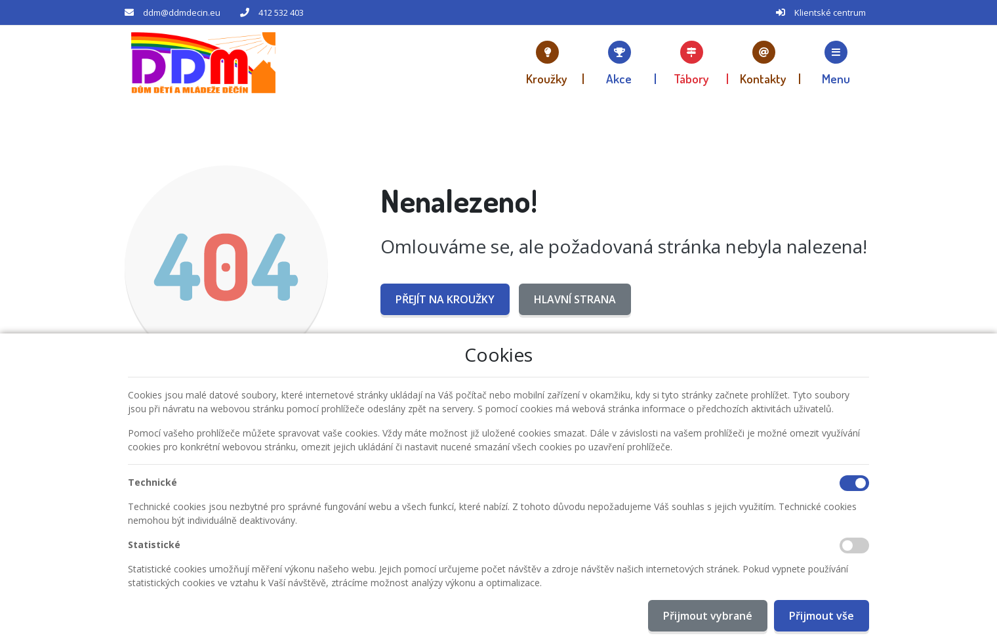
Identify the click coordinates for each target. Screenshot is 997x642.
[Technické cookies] (854, 483)
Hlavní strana (575, 299)
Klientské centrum (830, 12)
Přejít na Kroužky (445, 299)
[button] (836, 62)
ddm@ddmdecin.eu (181, 12)
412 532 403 (281, 12)
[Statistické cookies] (854, 545)
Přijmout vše (821, 616)
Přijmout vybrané (707, 616)
